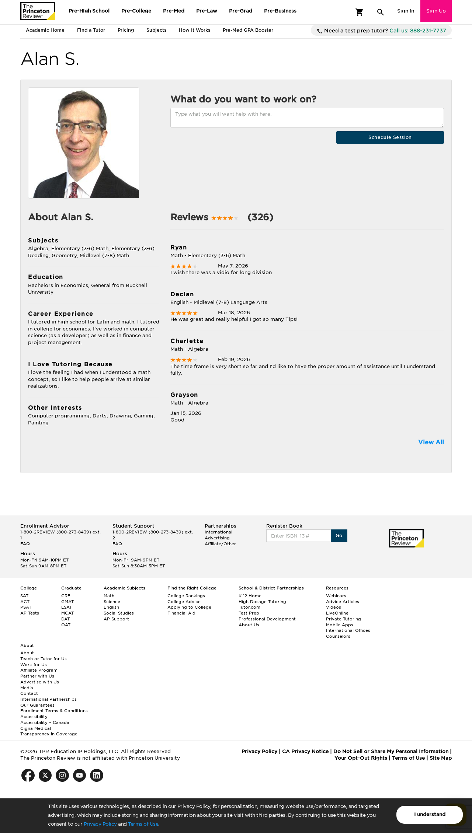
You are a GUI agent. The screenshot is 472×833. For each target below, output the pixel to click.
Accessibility (34, 716)
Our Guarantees (37, 705)
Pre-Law (206, 11)
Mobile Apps (339, 624)
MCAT (67, 613)
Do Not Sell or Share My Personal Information (390, 751)
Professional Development (267, 619)
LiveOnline (337, 613)
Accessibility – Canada (44, 722)
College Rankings (186, 595)
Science (112, 601)
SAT (24, 595)
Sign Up (436, 11)
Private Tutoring (343, 619)
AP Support (116, 619)
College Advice (184, 601)
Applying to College (189, 607)
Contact (29, 693)
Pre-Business (280, 11)
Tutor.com (249, 607)
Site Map (441, 758)
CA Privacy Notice (305, 751)
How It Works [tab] (194, 30)
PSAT (25, 607)
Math (109, 595)
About (27, 652)
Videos (333, 607)
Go (339, 535)
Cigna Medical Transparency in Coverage (48, 731)
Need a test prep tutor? (381, 31)
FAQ (25, 543)
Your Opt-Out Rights (360, 758)
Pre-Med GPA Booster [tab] (248, 30)
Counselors (338, 636)
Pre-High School (89, 11)
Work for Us (33, 664)
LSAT (66, 607)
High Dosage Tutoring (262, 601)
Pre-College (136, 11)
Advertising (217, 537)
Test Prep (249, 613)
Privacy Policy (100, 824)
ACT (25, 601)
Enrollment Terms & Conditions (54, 710)
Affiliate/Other (220, 543)
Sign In (405, 11)
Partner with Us (37, 676)
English (111, 607)
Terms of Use (143, 824)
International (218, 532)
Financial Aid (181, 613)
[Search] (380, 12)
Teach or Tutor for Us (43, 658)
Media (26, 687)
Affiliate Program (39, 670)
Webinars (336, 595)
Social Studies (119, 613)
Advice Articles (342, 601)
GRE (65, 595)
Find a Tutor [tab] (91, 30)
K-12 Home (250, 595)
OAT (65, 624)
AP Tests (29, 613)
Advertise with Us (39, 682)
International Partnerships (48, 699)
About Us (249, 624)
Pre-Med (173, 11)
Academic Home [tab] (45, 30)
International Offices (348, 630)
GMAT (67, 601)
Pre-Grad (240, 11)
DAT (65, 619)
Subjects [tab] (156, 30)
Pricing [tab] (126, 30)
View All (431, 442)
